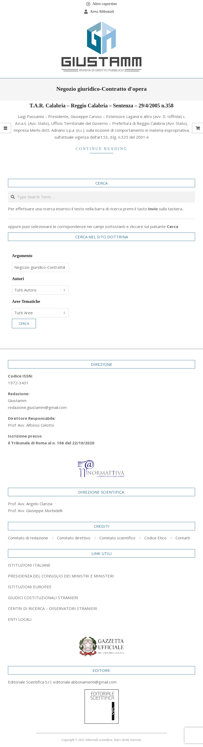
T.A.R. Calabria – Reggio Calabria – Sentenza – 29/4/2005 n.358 (102, 105)
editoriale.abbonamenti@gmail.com (85, 682)
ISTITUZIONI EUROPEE (30, 586)
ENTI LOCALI (20, 619)
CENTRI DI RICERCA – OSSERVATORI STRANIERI (52, 608)
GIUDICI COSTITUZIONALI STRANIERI (43, 597)
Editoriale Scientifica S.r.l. (30, 682)
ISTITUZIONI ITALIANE (29, 565)
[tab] (101, 575)
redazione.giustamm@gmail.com (37, 407)
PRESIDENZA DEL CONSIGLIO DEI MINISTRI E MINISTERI (61, 576)
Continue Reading (101, 149)
